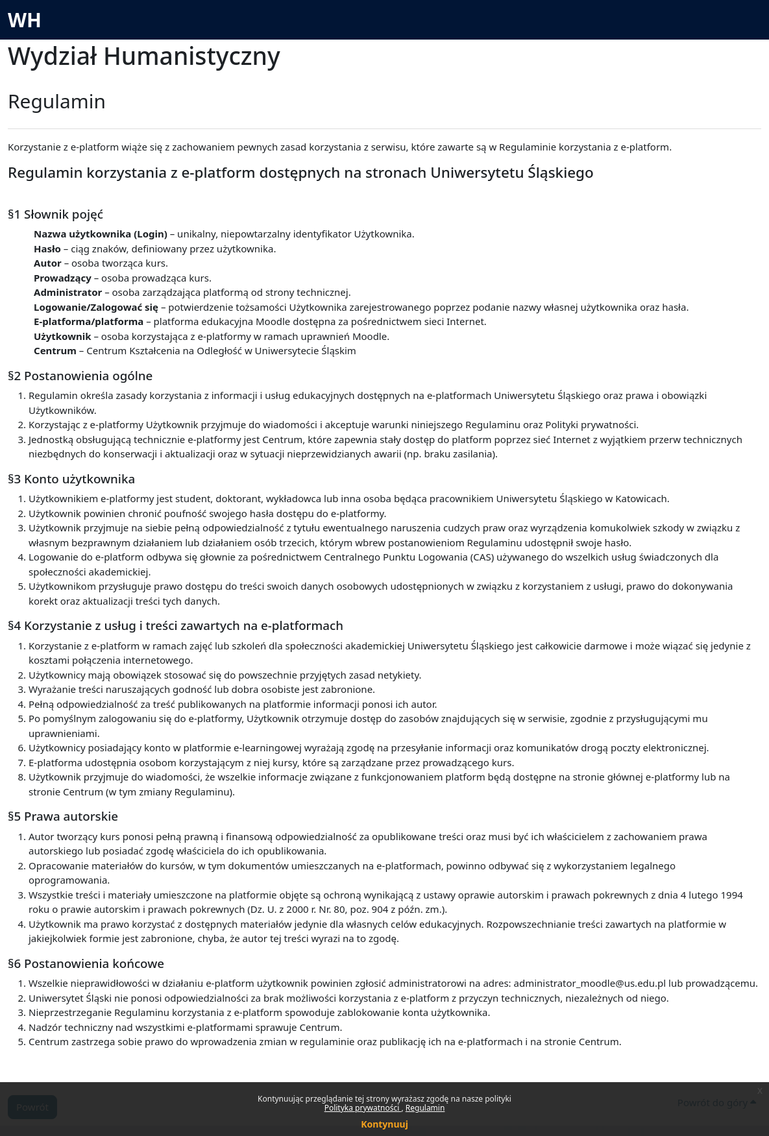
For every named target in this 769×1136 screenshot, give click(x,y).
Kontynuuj (384, 1124)
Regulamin (425, 1107)
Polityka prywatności (363, 1107)
